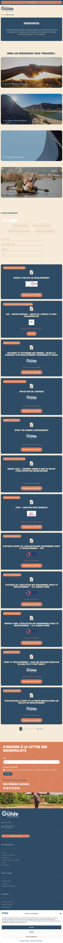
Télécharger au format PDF (31, 295)
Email (5, 758)
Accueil (3, 15)
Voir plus (31, 333)
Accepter (31, 927)
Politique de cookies (24, 940)
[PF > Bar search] (10, 220)
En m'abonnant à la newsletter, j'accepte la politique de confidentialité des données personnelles (31, 770)
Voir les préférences (31, 936)
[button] (60, 913)
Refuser (31, 932)
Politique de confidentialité (36, 940)
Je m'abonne (7, 774)
